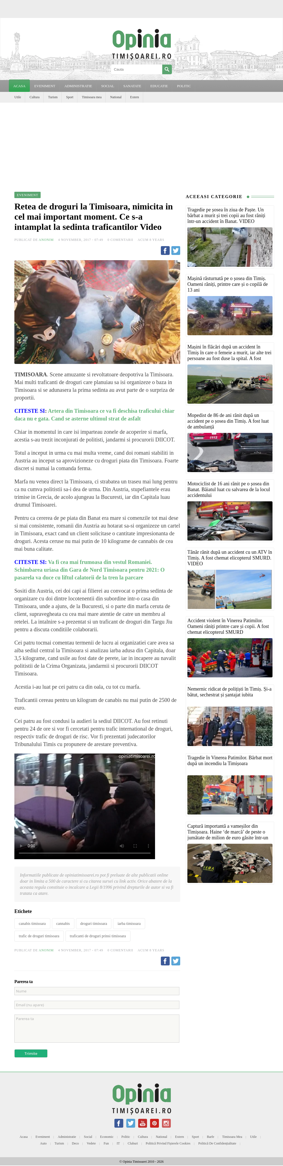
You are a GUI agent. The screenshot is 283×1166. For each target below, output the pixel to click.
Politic (125, 1137)
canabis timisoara (32, 924)
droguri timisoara (93, 924)
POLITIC (184, 86)
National (115, 97)
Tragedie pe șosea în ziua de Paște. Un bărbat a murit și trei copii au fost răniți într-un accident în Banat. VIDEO (226, 215)
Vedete (91, 1143)
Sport (69, 97)
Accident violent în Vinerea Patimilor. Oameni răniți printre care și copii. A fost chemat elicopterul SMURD (228, 626)
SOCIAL (107, 86)
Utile (17, 97)
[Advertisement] (141, 144)
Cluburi (133, 1143)
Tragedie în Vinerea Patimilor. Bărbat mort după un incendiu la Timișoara (229, 760)
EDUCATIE (159, 86)
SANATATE (132, 86)
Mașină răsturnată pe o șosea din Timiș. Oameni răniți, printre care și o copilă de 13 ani (227, 284)
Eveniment (43, 1137)
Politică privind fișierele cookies (168, 1143)
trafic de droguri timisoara (39, 936)
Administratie (67, 1137)
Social (88, 1137)
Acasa (19, 86)
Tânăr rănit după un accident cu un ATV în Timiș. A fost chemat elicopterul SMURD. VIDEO (229, 557)
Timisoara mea (91, 97)
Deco (75, 1143)
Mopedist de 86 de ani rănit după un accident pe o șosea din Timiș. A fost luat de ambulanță (228, 421)
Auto (43, 1143)
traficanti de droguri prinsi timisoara (98, 936)
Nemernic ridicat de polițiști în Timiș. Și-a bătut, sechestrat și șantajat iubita (229, 692)
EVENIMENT (44, 86)
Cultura (35, 97)
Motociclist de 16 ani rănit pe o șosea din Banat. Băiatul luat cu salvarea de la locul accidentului (228, 489)
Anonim (46, 240)
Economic (107, 1137)
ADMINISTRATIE (78, 86)
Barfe (210, 1137)
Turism (52, 97)
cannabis (63, 924)
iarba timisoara (129, 924)
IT (118, 1143)
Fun (106, 1143)
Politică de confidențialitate (217, 1143)
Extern (134, 97)
